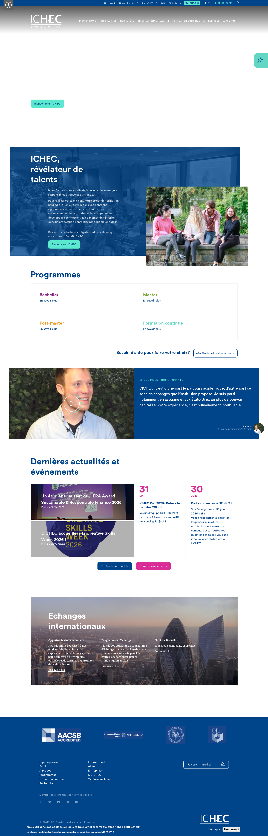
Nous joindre (110, 3)
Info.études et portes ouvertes (215, 353)
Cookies (87, 795)
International (147, 21)
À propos (229, 21)
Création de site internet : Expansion (75, 822)
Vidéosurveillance (99, 779)
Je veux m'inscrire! (206, 764)
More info (107, 832)
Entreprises (211, 21)
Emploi (43, 766)
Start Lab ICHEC (145, 3)
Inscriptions (87, 21)
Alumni (164, 21)
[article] (82, 502)
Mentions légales (48, 795)
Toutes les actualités (114, 566)
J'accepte (214, 829)
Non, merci (231, 829)
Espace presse (48, 762)
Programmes (108, 21)
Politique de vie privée (70, 795)
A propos (45, 770)
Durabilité (161, 3)
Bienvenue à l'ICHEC (47, 103)
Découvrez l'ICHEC (64, 244)
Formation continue (186, 21)
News (122, 3)
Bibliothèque (175, 3)
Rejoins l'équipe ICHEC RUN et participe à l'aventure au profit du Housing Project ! (159, 503)
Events (130, 3)
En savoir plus (56, 669)
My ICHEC (190, 3)
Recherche (127, 21)
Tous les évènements (153, 566)
